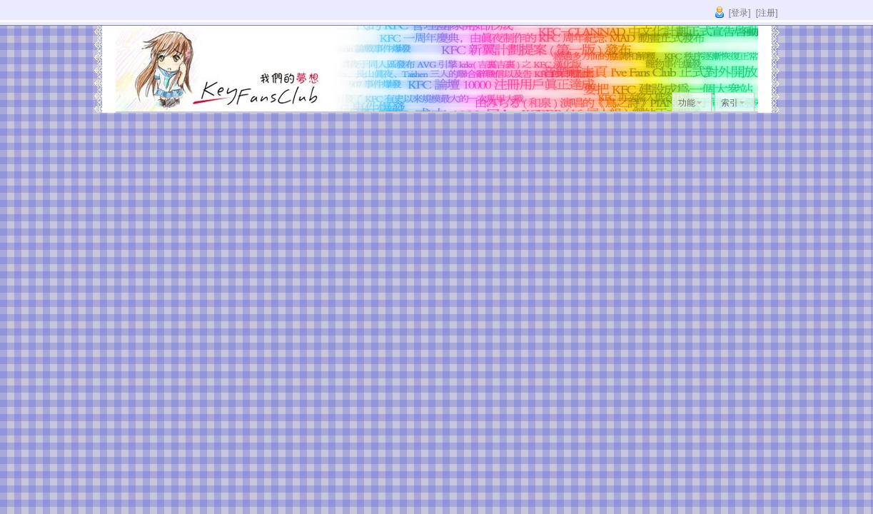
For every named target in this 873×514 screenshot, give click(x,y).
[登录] (740, 13)
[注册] (767, 13)
